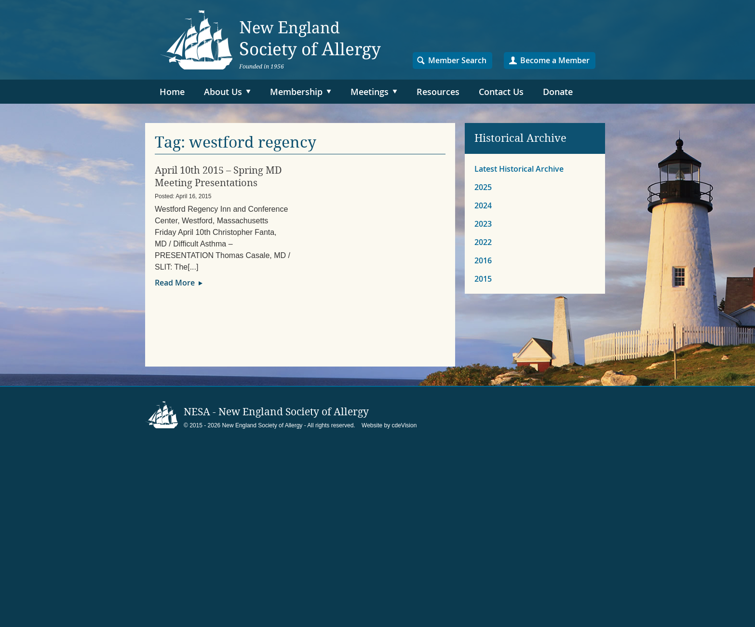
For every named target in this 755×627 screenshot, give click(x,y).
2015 (483, 278)
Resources (438, 91)
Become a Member (555, 60)
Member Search (457, 60)
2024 (483, 205)
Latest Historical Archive (519, 169)
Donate (558, 91)
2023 (483, 223)
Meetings (370, 91)
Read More (175, 282)
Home (172, 91)
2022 (483, 242)
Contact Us (501, 91)
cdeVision (404, 425)
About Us (223, 91)
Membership (296, 91)
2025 (483, 187)
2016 (483, 260)
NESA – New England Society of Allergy (270, 40)
